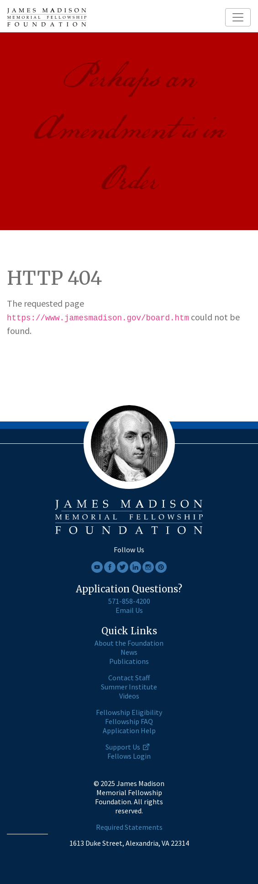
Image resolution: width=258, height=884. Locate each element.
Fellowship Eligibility (129, 712)
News (129, 652)
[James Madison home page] (46, 17)
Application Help (129, 730)
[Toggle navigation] (238, 17)
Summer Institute (129, 686)
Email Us (129, 610)
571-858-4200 (129, 601)
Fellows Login (129, 756)
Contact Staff (129, 677)
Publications (129, 661)
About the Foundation (129, 643)
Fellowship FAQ (129, 721)
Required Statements (129, 827)
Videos (129, 695)
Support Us (122, 746)
